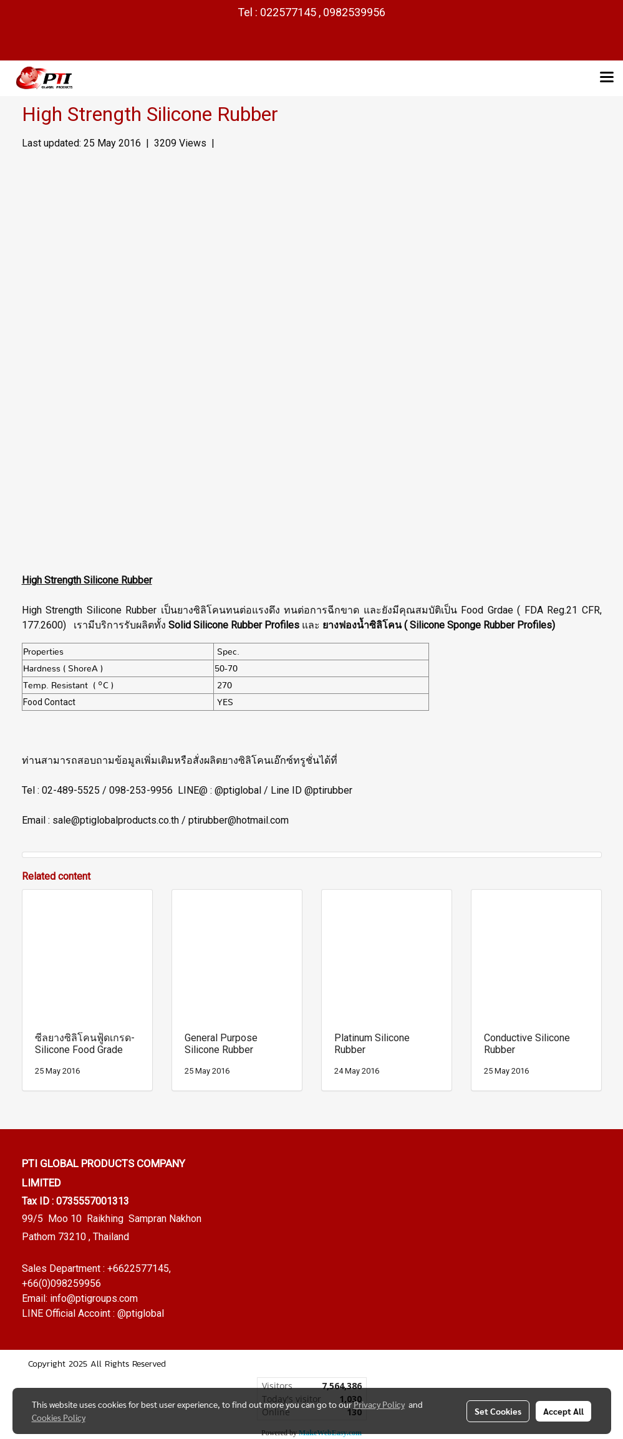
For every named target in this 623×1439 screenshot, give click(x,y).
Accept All (563, 1411)
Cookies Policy (58, 1417)
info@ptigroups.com (94, 1298)
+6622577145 (138, 1268)
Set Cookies (498, 1411)
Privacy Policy (379, 1404)
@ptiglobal (140, 1313)
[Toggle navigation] (607, 78)
